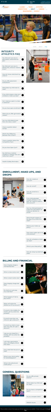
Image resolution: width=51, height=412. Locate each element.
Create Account (45, 3)
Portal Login (45, 1)
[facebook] (2, 2)
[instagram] (6, 2)
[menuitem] (23, 7)
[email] (4, 2)
